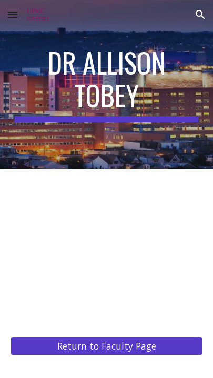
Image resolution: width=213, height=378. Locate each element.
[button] (12, 14)
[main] (106, 84)
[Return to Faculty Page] (106, 346)
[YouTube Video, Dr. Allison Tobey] (106, 246)
